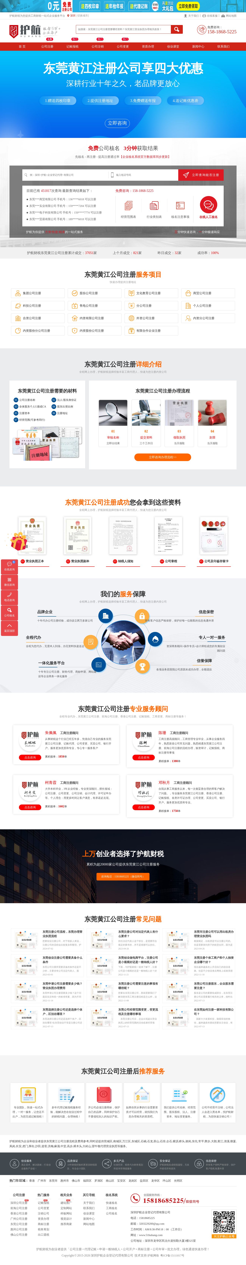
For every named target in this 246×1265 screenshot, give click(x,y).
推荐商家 (66, 1224)
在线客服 (212, 15)
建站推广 (66, 1202)
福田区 (87, 1180)
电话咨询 (9, 600)
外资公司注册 (141, 318)
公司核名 (111, 1213)
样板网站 (66, 1213)
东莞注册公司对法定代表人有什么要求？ (138, 932)
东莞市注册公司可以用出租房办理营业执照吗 (214, 932)
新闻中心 (198, 46)
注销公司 (43, 1213)
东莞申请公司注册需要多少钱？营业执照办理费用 (62, 984)
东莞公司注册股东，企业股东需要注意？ (214, 984)
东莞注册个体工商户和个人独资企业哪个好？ (214, 958)
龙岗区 (132, 1180)
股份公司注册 (85, 293)
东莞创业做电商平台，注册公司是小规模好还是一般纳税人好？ (138, 958)
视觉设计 (66, 1218)
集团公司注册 (28, 293)
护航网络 (153, 1255)
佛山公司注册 (18, 1234)
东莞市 (53, 1180)
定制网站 (66, 1208)
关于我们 (193, 15)
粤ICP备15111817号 (172, 1255)
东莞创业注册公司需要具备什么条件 (62, 958)
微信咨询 (9, 584)
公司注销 (98, 46)
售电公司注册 (85, 306)
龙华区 (155, 1180)
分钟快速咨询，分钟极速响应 (197, 232)
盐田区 (144, 1180)
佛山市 (76, 1180)
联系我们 (223, 46)
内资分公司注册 (199, 318)
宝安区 (121, 1180)
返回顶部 (9, 630)
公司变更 (123, 46)
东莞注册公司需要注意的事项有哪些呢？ (138, 984)
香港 (32, 1180)
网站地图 (231, 15)
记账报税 (72, 46)
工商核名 (111, 1208)
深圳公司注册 (18, 1202)
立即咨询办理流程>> (163, 457)
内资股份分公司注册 (32, 331)
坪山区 (167, 1180)
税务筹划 (43, 1229)
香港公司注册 (18, 1213)
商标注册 (43, 1224)
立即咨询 (117, 123)
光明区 (178, 1180)
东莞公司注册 (18, 1224)
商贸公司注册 (198, 293)
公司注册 (47, 46)
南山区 (110, 1180)
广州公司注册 (18, 1218)
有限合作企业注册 (144, 331)
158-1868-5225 (222, 31)
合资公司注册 (28, 318)
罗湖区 (98, 1180)
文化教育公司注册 (144, 293)
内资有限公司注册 (88, 318)
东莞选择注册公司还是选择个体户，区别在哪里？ (62, 1010)
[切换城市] (82, 15)
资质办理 (148, 46)
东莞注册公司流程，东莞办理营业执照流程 (62, 932)
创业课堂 (173, 46)
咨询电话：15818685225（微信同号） (123, 876)
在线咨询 (9, 569)
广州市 (42, 1180)
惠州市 (64, 1180)
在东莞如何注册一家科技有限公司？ (214, 1010)
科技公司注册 (28, 306)
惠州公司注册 (18, 1229)
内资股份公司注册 (88, 331)
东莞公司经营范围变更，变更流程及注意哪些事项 (138, 1010)
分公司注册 (140, 306)
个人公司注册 (198, 306)
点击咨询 (30, 757)
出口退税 (43, 1234)
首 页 (22, 46)
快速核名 (111, 1202)
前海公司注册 (18, 1208)
